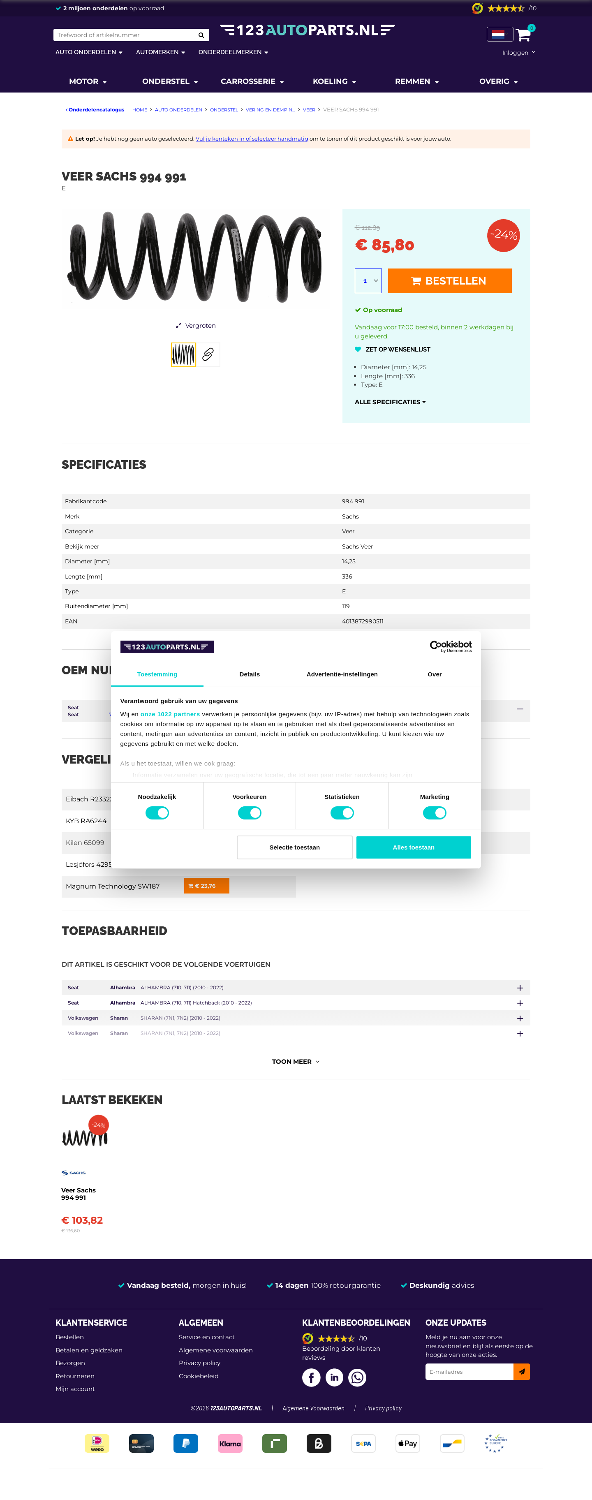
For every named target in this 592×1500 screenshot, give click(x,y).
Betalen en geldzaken (89, 1325)
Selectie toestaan (295, 847)
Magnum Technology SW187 (113, 886)
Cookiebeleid (199, 1350)
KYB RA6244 (86, 821)
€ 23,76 (201, 885)
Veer (348, 531)
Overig (495, 81)
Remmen (413, 81)
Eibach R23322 (89, 799)
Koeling (331, 81)
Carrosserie (249, 81)
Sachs (350, 516)
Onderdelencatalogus (95, 109)
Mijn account (75, 1364)
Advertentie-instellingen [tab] (342, 674)
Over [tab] (435, 674)
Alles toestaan (414, 847)
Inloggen (515, 52)
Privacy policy (199, 1338)
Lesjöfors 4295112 (93, 864)
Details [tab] (250, 674)
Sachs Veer (357, 546)
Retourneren (75, 1350)
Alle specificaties (390, 402)
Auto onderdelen (86, 52)
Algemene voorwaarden (216, 1325)
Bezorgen (70, 1338)
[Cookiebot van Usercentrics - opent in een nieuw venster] (436, 647)
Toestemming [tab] (157, 674)
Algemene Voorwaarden (313, 1383)
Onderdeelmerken (230, 52)
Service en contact (207, 1312)
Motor (84, 81)
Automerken (157, 52)
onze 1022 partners (170, 714)
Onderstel (167, 81)
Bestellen (448, 281)
